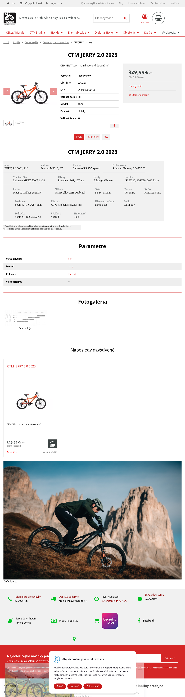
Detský (72, 274)
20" (70, 259)
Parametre (93, 136)
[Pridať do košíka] (52, 443)
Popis (79, 136)
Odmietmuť (93, 686)
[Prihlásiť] (145, 19)
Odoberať (169, 658)
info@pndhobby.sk (33, 3)
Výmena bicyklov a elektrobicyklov (97, 3)
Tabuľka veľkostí (158, 3)
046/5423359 (56, 3)
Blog (121, 3)
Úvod (13, 3)
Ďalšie (175, 3)
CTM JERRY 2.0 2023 (21, 366)
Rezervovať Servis (136, 3)
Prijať (60, 686)
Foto (105, 136)
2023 (70, 266)
